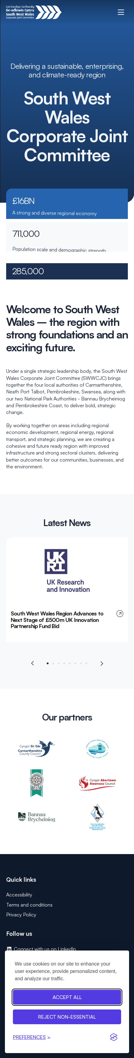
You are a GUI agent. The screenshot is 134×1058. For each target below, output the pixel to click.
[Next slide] (101, 666)
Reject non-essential (67, 1017)
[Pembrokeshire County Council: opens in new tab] (36, 786)
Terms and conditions (29, 905)
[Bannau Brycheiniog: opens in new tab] (36, 820)
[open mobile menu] (121, 12)
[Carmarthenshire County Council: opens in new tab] (36, 752)
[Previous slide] (33, 666)
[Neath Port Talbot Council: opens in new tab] (97, 752)
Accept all (67, 997)
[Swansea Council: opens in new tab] (97, 786)
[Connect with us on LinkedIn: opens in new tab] (67, 949)
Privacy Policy (21, 915)
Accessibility (19, 895)
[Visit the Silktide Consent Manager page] (113, 1037)
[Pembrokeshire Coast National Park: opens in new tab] (97, 820)
